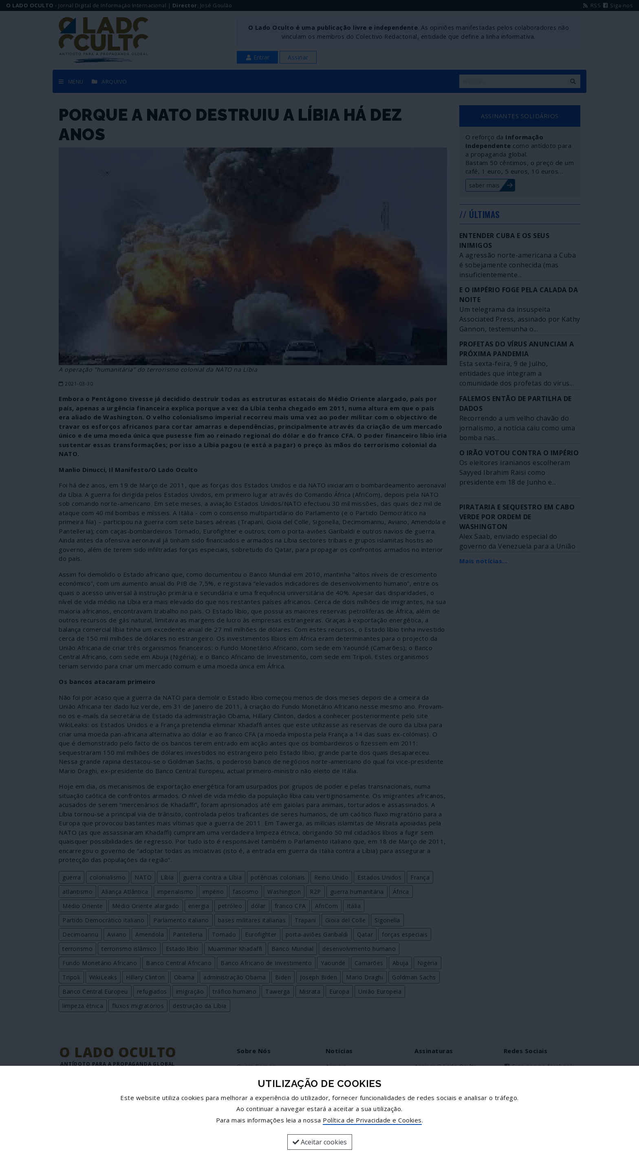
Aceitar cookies (320, 1142)
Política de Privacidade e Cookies (372, 1120)
